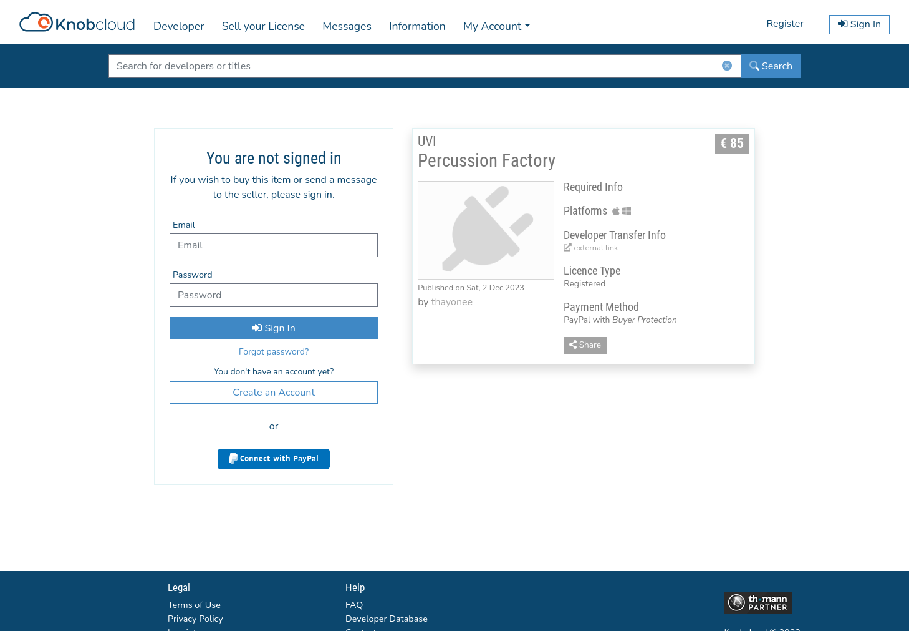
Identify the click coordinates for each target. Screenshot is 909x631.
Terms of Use (194, 605)
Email (184, 224)
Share (585, 345)
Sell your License (263, 26)
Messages (347, 26)
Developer (178, 26)
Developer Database (386, 618)
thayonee (452, 302)
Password (193, 274)
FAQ (354, 605)
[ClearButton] (727, 68)
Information (417, 26)
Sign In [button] (859, 24)
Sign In (273, 328)
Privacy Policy (195, 618)
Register (785, 24)
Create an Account (274, 392)
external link (591, 247)
